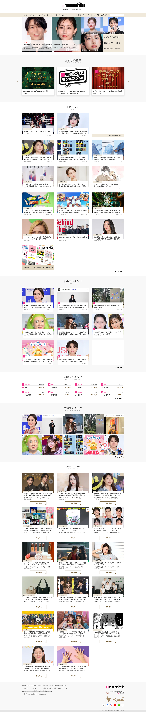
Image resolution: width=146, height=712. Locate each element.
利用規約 (40, 685)
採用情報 (51, 685)
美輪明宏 (54, 395)
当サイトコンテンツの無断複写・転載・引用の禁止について (37, 691)
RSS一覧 (64, 688)
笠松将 (80, 395)
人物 (98, 15)
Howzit (80, 387)
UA (26, 387)
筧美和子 (107, 387)
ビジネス (64, 15)
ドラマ (93, 15)
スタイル (32, 15)
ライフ (58, 15)
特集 (79, 15)
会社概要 (24, 685)
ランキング (86, 15)
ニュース (25, 15)
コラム (52, 15)
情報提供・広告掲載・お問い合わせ (52, 688)
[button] (128, 80)
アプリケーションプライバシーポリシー (32, 688)
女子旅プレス (105, 15)
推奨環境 (45, 685)
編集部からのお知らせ (60, 685)
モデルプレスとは (31, 685)
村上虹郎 (28, 395)
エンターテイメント (42, 15)
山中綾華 (54, 387)
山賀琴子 (107, 395)
